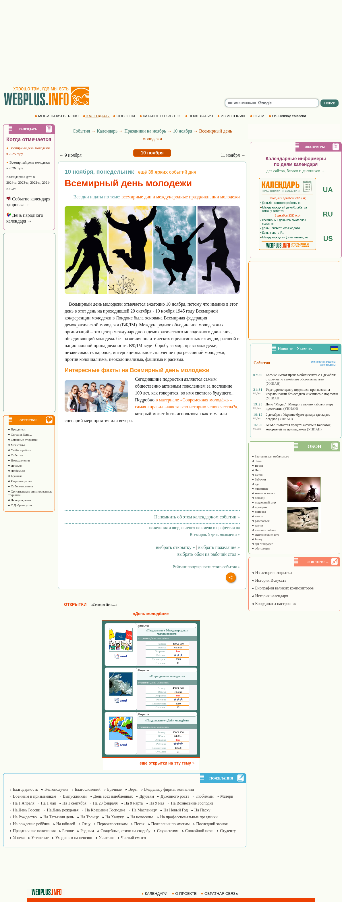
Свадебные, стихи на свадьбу (125, 831)
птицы (258, 516)
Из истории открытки (272, 572)
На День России (26, 810)
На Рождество (25, 817)
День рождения (20, 500)
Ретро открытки (20, 481)
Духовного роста (175, 796)
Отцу (86, 824)
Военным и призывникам (34, 796)
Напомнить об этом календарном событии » (197, 516)
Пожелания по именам (170, 824)
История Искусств (269, 580)
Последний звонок (212, 824)
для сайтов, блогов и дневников (295, 171)
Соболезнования (20, 486)
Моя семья (16, 445)
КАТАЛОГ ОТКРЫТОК (161, 116)
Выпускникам (75, 796)
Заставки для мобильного (270, 456)
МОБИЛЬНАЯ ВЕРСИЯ (57, 116)
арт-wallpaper (262, 543)
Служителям (168, 831)
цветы (257, 525)
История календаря (270, 596)
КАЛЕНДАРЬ (96, 116)
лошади (258, 497)
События (15, 455)
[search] (272, 103)
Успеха (19, 838)
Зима (257, 461)
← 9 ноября (70, 155)
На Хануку (114, 817)
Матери (226, 796)
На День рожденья (62, 810)
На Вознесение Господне (192, 803)
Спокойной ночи (199, 831)
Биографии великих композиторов (283, 588)
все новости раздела (323, 361)
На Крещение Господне (105, 810)
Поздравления (19, 460)
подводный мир (264, 502)
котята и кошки (263, 493)
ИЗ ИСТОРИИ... (233, 116)
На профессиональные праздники (189, 817)
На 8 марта (133, 803)
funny (257, 539)
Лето (256, 470)
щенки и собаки (264, 530)
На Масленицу (144, 810)
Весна (257, 465)
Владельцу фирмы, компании (169, 789)
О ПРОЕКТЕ (185, 893)
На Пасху (202, 810)
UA (328, 190)
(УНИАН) (273, 384)
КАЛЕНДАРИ (155, 893)
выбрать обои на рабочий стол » (208, 554)
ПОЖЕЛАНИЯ (199, 116)
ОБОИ (257, 116)
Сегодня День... (20, 434)
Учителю (106, 838)
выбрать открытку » (175, 547)
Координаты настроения (274, 604)
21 (178, 751)
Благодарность (25, 789)
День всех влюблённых (113, 796)
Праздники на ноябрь (145, 131)
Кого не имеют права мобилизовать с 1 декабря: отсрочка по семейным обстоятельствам (301, 377)
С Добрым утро (20, 505)
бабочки (259, 479)
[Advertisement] (171, 43)
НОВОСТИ (124, 116)
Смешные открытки (23, 439)
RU (328, 214)
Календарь (107, 131)
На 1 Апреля (23, 803)
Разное (68, 831)
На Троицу (89, 817)
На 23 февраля (105, 803)
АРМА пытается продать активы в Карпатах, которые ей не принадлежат (298, 427)
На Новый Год (175, 810)
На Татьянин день (58, 817)
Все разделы (327, 364)
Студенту (228, 831)
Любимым (16, 470)
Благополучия (56, 789)
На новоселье (141, 817)
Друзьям (15, 465)
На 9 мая (156, 803)
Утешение (40, 838)
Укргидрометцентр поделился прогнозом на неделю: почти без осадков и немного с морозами (302, 392)
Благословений (88, 789)
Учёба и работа (19, 450)
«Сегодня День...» (104, 605)
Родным (87, 831)
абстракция (261, 548)
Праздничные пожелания (34, 831)
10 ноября (182, 131)
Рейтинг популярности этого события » (206, 567)
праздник (259, 507)
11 (178, 663)
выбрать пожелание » (219, 547)
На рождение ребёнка (31, 824)
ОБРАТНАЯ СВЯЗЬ (220, 893)
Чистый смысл (133, 838)
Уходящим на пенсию (73, 838)
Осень (257, 474)
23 (178, 707)
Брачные (15, 476)
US (328, 238)
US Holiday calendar (288, 116)
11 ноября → (233, 155)
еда (255, 484)
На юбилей (65, 824)
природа (259, 511)
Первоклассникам (112, 824)
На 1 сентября (74, 803)
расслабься (261, 520)
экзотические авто (265, 534)
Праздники (17, 429)
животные (260, 488)
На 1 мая (48, 803)
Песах (139, 824)
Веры (133, 789)
